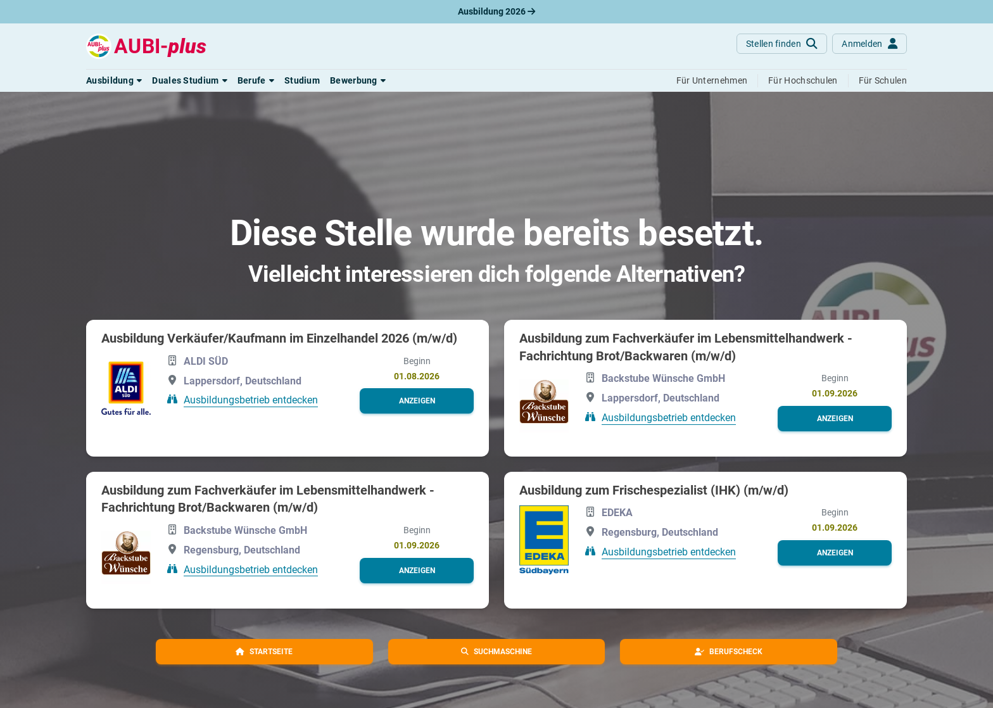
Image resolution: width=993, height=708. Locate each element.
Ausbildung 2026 (496, 11)
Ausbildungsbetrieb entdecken (251, 400)
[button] (114, 80)
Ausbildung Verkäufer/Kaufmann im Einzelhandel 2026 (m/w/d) (279, 338)
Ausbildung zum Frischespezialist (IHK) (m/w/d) (653, 490)
